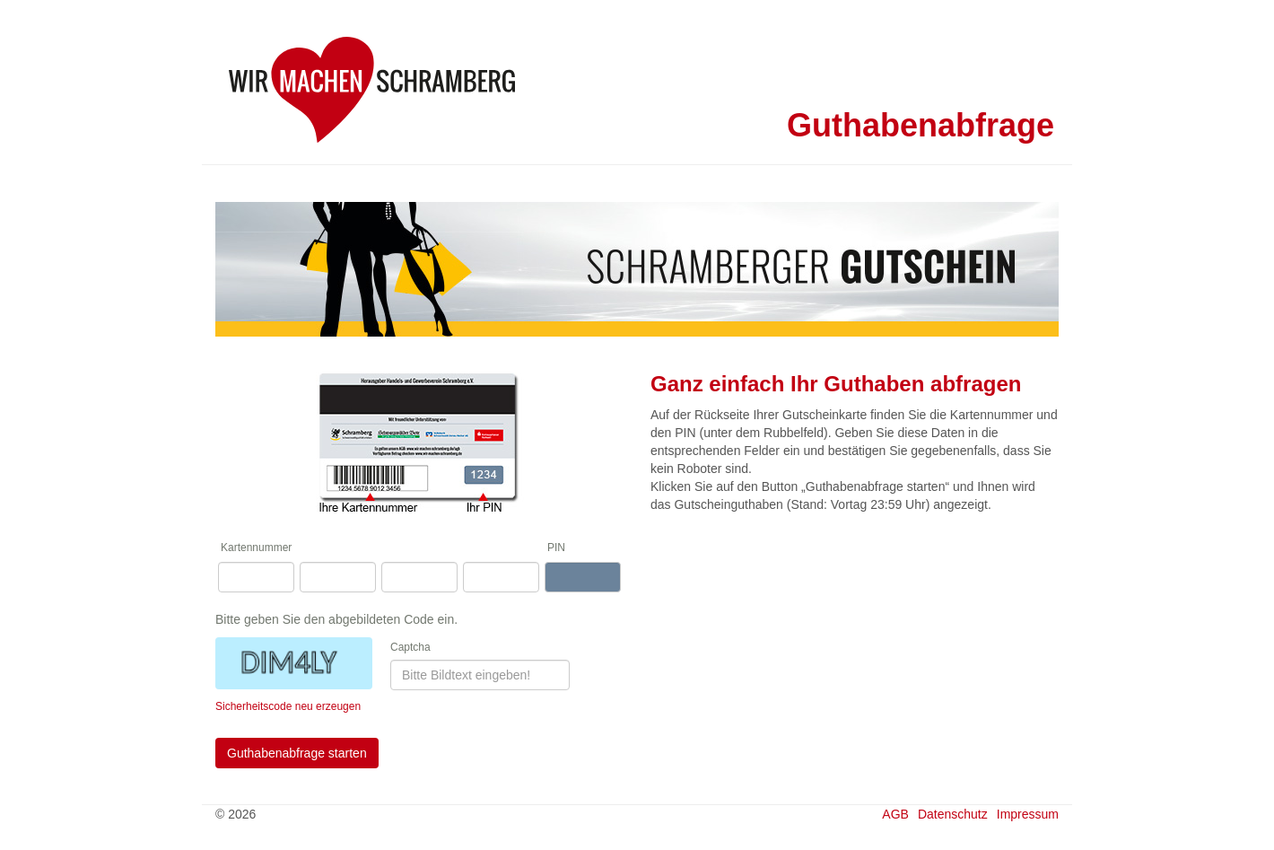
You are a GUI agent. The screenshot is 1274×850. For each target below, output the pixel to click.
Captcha (410, 647)
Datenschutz (953, 814)
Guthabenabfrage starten (297, 753)
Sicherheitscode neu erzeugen (288, 706)
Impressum (1028, 814)
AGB (895, 814)
